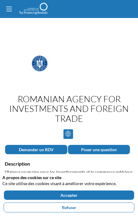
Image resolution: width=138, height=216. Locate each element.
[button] (9, 9)
